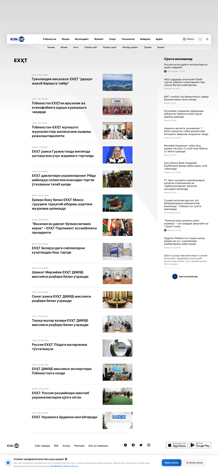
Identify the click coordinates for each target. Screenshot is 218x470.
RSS (56, 445)
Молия (64, 47)
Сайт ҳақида (42, 445)
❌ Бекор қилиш (194, 462)
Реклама (79, 445)
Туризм (147, 47)
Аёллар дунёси (130, 47)
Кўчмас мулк (109, 47)
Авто (75, 47)
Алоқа (66, 445)
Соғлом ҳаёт (90, 47)
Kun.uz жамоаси (98, 445)
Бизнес (161, 47)
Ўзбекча (188, 39)
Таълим (51, 47)
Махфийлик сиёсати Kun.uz (64, 466)
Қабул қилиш (171, 462)
